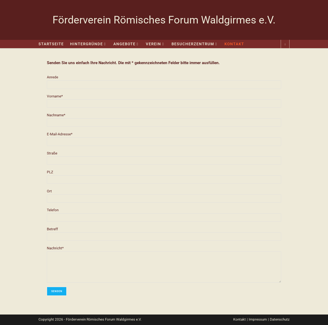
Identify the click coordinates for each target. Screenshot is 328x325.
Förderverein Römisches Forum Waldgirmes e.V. (164, 20)
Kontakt (239, 319)
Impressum (258, 319)
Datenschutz (280, 319)
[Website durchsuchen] (285, 44)
